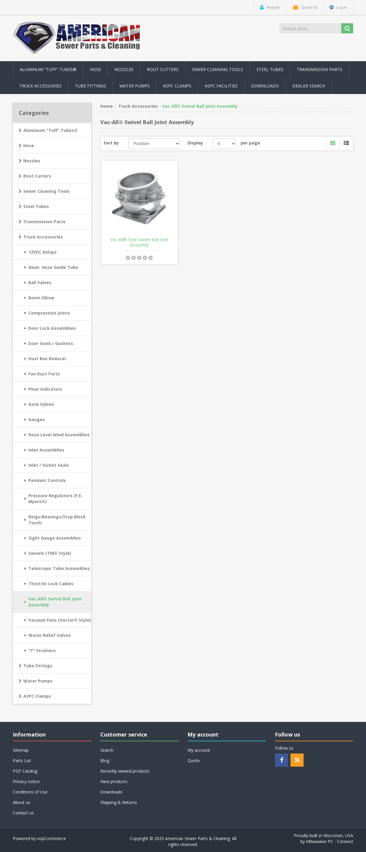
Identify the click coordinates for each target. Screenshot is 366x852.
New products (113, 781)
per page (250, 143)
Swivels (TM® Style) (49, 553)
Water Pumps (38, 681)
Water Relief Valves (49, 635)
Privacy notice (26, 781)
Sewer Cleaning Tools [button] (217, 69)
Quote (193, 760)
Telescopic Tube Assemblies (59, 568)
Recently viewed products (125, 771)
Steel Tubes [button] (269, 69)
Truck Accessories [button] (40, 86)
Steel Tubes (36, 206)
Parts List (22, 760)
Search (106, 750)
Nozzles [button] (123, 69)
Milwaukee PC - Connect (329, 841)
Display (195, 143)
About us (21, 802)
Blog (104, 760)
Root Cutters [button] (163, 69)
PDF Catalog (25, 771)
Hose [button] (95, 69)
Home (106, 106)
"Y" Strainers (42, 650)
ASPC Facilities (221, 86)
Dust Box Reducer (47, 358)
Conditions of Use (30, 792)
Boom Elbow (41, 298)
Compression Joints (49, 313)
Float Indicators (45, 389)
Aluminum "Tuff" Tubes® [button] (48, 69)
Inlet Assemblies (46, 450)
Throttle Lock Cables (50, 583)
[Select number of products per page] (224, 143)
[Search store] (310, 28)
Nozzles (31, 161)
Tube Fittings (37, 665)
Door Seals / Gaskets (50, 343)
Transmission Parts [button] (319, 69)
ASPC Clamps (37, 696)
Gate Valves (41, 404)
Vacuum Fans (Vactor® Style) (59, 620)
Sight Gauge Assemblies (54, 538)
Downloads (265, 86)
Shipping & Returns (118, 802)
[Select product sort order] (154, 143)
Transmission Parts (44, 221)
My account (198, 750)
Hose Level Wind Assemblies (59, 434)
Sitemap (21, 750)
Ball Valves (39, 282)
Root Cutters (37, 176)
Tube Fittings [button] (90, 86)
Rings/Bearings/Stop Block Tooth (57, 520)
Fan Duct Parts (44, 374)
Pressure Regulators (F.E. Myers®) (55, 498)
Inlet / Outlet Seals (48, 465)
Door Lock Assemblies (52, 328)
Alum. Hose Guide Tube (53, 267)
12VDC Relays (42, 252)
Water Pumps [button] (134, 86)
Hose (28, 145)
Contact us (23, 813)
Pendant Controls (47, 480)
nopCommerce (51, 838)
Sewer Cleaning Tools (46, 191)
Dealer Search (308, 86)
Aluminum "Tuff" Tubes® (50, 130)
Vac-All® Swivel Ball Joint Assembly (55, 602)
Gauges (36, 419)
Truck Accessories (43, 237)
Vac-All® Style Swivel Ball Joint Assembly (139, 242)
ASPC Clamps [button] (177, 86)
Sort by (111, 143)
